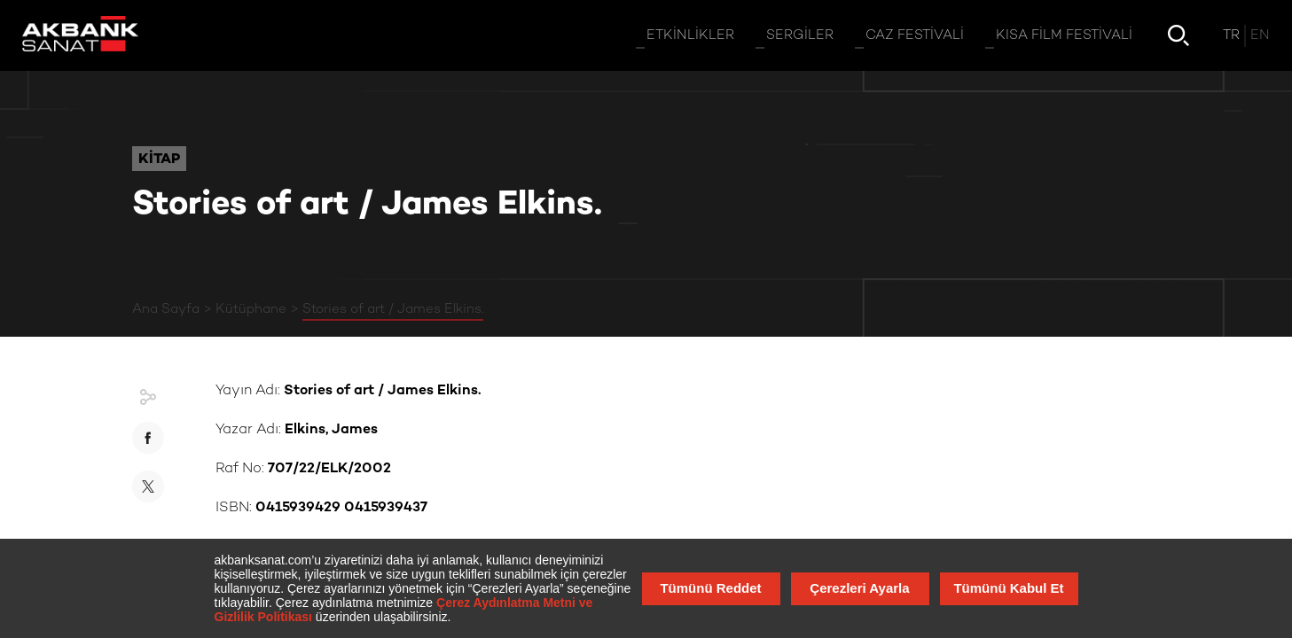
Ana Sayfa (166, 309)
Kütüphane (250, 309)
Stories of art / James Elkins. (392, 309)
